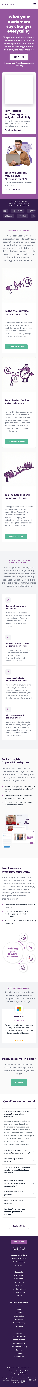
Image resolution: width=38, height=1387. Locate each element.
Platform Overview (19, 1258)
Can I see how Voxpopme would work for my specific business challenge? (19, 1170)
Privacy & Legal (15, 1373)
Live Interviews (19, 1282)
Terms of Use (13, 1371)
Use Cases (19, 1265)
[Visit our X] (17, 1249)
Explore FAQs (19, 1226)
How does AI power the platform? (19, 1160)
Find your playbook (14, 189)
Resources (19, 1319)
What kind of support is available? (19, 1201)
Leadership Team (19, 1340)
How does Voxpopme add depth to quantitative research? (19, 1212)
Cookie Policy (24, 1371)
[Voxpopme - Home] (8, 4)
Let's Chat (19, 1241)
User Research (19, 1279)
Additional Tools (19, 1292)
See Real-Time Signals (16, 441)
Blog (19, 1309)
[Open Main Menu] (34, 4)
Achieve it (19, 1082)
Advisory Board (19, 1343)
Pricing (19, 1353)
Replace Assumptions (16, 347)
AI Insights (19, 1286)
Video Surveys (19, 1275)
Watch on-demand (14, 130)
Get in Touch (19, 1357)
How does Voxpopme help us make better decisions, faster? (19, 1151)
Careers (19, 1350)
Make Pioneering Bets (16, 536)
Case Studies (19, 1316)
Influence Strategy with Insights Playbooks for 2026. (16, 176)
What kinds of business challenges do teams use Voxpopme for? (19, 1183)
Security (25, 1373)
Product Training (19, 1323)
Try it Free (19, 57)
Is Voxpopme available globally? (19, 1193)
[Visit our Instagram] (24, 1249)
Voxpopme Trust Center (19, 1375)
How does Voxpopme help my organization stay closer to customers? (19, 1114)
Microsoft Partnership (19, 1347)
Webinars (19, 1326)
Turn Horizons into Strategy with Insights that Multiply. (18, 114)
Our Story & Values (19, 1336)
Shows (19, 1306)
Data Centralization (19, 1289)
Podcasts (19, 1313)
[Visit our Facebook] (20, 1249)
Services (19, 1296)
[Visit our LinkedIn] (14, 1249)
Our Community (19, 1262)
